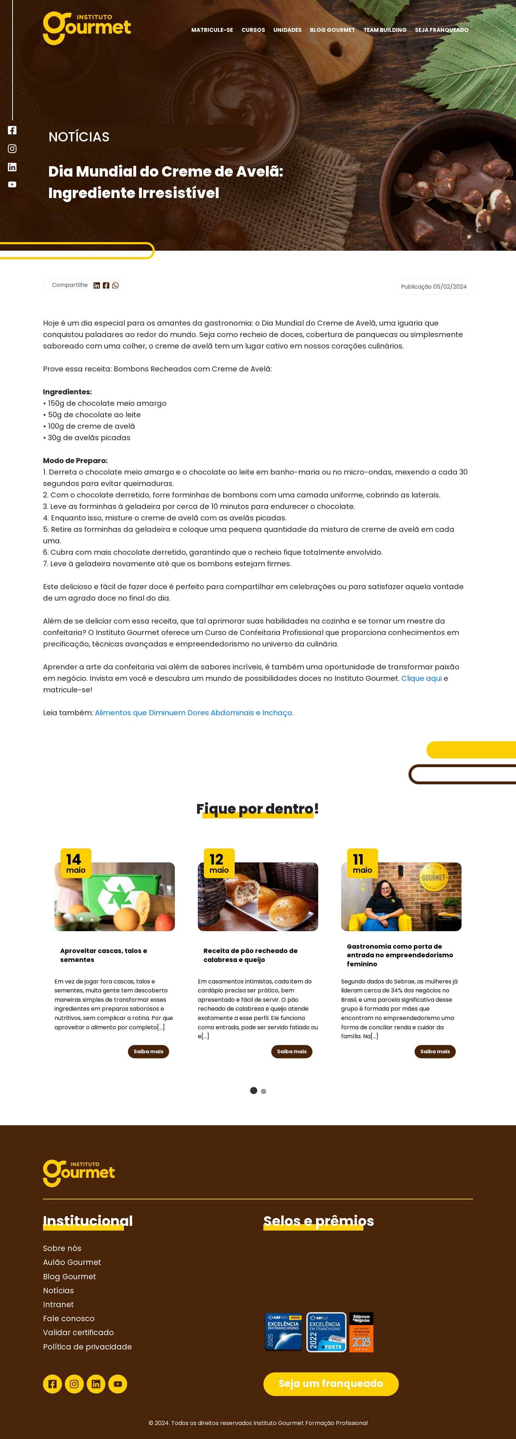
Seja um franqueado (331, 1384)
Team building (385, 30)
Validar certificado (78, 1332)
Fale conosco (69, 1318)
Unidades (287, 30)
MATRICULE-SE (212, 30)
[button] (253, 1090)
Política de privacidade (87, 1347)
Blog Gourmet (332, 30)
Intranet (58, 1304)
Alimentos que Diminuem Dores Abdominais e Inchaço (193, 713)
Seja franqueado (442, 30)
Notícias (58, 1290)
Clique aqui (421, 678)
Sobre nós (62, 1248)
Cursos (253, 30)
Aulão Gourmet (72, 1262)
